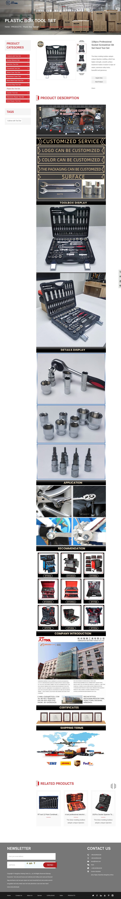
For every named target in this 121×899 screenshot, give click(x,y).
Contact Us (106, 5)
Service (88, 5)
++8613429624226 (96, 868)
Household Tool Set (13, 68)
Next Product (99, 81)
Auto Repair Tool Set (13, 101)
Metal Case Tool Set (13, 72)
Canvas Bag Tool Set (14, 84)
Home (56, 5)
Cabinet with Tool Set (14, 56)
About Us (96, 5)
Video (71, 5)
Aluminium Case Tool (14, 76)
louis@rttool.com (96, 861)
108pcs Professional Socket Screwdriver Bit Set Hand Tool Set (67, 27)
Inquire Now (99, 78)
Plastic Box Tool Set (31, 27)
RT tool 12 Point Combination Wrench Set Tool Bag (57, 815)
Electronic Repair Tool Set (15, 97)
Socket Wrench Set (13, 60)
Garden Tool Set (12, 92)
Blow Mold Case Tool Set (15, 80)
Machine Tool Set (12, 64)
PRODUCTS (63, 5)
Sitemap (48, 873)
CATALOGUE (79, 5)
